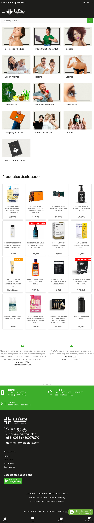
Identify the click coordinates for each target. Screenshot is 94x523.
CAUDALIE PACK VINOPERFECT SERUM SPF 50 (81, 245)
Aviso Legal (35, 501)
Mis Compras (9, 463)
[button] (41, 384)
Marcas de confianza (15, 160)
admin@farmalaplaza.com (22, 442)
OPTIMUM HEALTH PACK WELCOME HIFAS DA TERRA (58, 208)
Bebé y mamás (12, 76)
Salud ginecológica (44, 132)
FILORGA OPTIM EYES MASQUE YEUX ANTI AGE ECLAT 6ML (58, 282)
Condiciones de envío (37, 497)
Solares (69, 76)
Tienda (7, 456)
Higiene (38, 76)
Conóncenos (9, 467)
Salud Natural (11, 104)
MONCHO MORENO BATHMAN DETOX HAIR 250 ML (81, 208)
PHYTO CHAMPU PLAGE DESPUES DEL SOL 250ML (35, 282)
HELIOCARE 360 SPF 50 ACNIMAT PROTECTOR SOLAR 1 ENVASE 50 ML (12, 245)
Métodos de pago (58, 497)
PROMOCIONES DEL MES (46, 49)
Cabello (69, 49)
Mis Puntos (8, 459)
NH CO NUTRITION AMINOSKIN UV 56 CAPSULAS (58, 245)
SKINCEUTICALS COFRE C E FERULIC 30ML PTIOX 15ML (81, 282)
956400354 (14, 438)
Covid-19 (70, 132)
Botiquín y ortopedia (14, 132)
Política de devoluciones (53, 501)
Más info (86, 2)
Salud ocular (71, 104)
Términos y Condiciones (36, 493)
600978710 (31, 438)
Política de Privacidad (58, 493)
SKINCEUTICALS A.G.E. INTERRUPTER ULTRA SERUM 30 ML (35, 245)
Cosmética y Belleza (14, 49)
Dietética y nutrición (44, 104)
